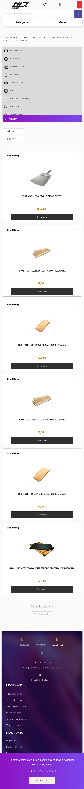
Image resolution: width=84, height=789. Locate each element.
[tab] (22, 22)
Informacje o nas (14, 693)
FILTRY (13, 118)
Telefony (45, 74)
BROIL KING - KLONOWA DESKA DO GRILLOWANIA (42, 270)
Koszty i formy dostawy (17, 719)
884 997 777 (40, 645)
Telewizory (45, 50)
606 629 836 (24, 645)
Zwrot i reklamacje (15, 725)
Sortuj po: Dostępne (15, 131)
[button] (42, 217)
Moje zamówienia (14, 746)
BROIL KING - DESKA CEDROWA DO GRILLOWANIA (42, 494)
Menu (62, 22)
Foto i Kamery (45, 66)
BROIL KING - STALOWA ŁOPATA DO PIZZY (42, 196)
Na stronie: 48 (12, 138)
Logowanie (11, 740)
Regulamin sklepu (14, 700)
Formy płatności (13, 712)
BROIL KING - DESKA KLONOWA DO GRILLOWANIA (42, 419)
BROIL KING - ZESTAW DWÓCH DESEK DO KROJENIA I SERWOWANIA (42, 568)
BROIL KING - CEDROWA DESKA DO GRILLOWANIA (42, 345)
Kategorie (22, 22)
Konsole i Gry (45, 82)
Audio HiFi (45, 58)
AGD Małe (45, 106)
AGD (45, 90)
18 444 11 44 (57, 645)
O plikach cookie (42, 771)
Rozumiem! (42, 780)
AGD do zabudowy (45, 98)
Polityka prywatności (16, 706)
